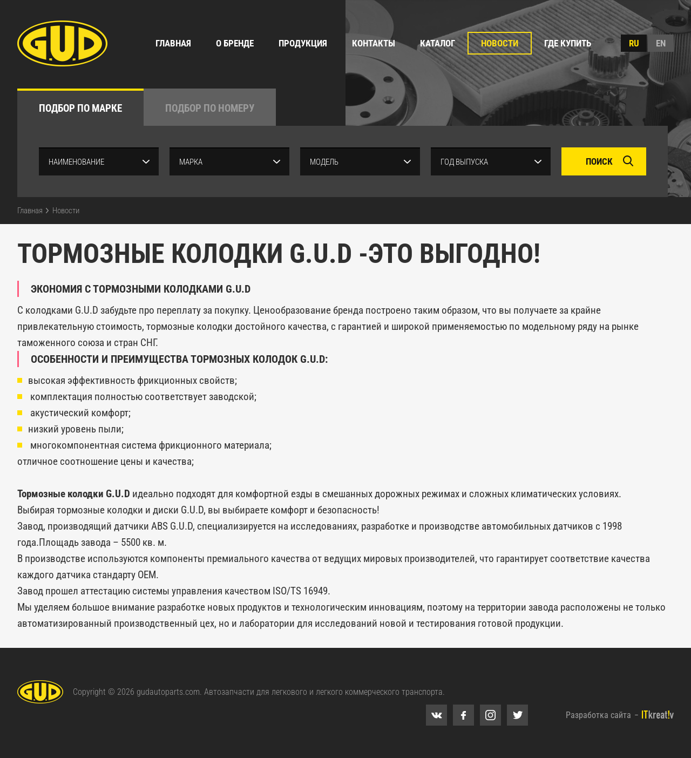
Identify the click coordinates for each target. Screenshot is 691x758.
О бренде (235, 43)
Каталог (437, 43)
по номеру (209, 108)
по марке (80, 108)
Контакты (373, 43)
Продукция (303, 43)
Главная (173, 43)
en (661, 43)
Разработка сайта (598, 715)
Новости (499, 43)
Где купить (567, 43)
